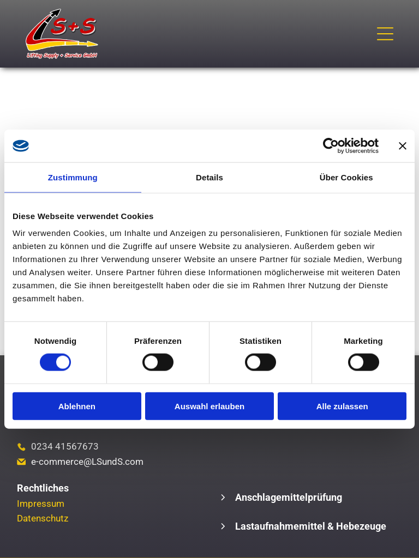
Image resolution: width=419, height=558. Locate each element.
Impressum (40, 503)
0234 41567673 (65, 446)
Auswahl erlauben (209, 405)
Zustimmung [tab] (73, 176)
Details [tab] (209, 176)
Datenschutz (42, 518)
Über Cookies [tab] (346, 176)
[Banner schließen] (402, 145)
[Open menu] (385, 34)
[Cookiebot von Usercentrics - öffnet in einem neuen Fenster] (331, 145)
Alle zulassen (342, 405)
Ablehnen (76, 405)
